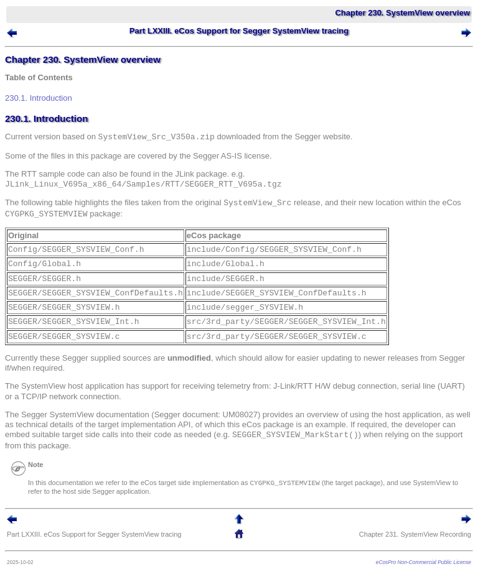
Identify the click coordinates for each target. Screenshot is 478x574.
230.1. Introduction (38, 98)
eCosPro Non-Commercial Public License (423, 562)
